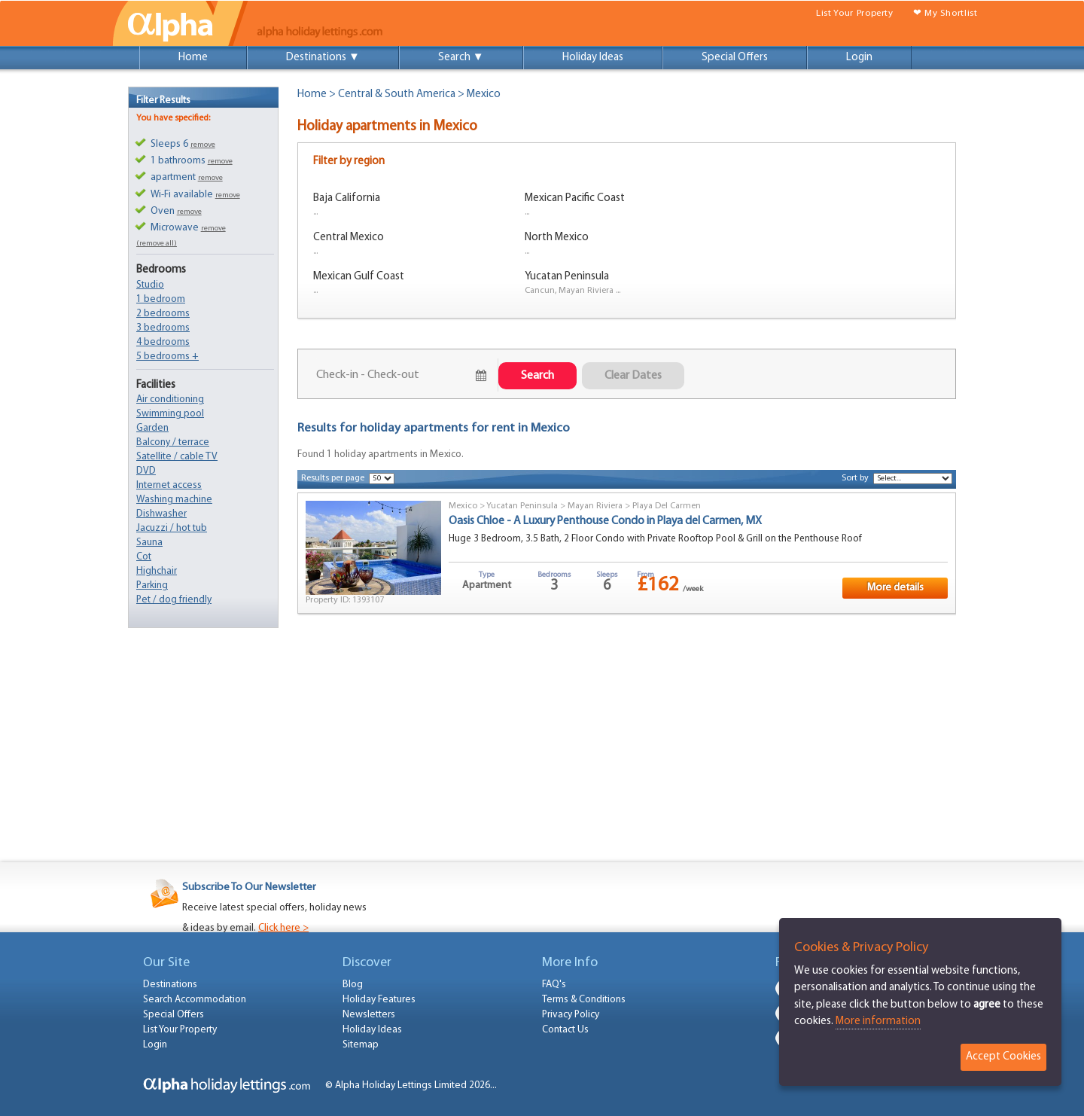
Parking (152, 585)
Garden (152, 428)
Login (859, 57)
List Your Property (854, 13)
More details (895, 587)
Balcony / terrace (172, 442)
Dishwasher (161, 514)
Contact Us (565, 1030)
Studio (150, 285)
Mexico (463, 506)
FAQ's (554, 984)
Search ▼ (461, 57)
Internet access (169, 485)
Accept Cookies (1003, 1057)
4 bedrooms (163, 342)
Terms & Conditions (584, 1000)
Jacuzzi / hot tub (171, 528)
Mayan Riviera (595, 506)
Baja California (346, 198)
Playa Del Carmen (666, 506)
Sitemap (361, 1045)
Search (537, 376)
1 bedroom (160, 299)
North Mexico (557, 237)
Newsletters (369, 1015)
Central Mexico (348, 237)
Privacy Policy (570, 1015)
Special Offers (735, 57)
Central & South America (396, 94)
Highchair (156, 571)
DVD (146, 471)
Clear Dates (633, 376)
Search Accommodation (194, 1000)
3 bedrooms (163, 328)
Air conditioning (170, 399)
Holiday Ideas (592, 57)
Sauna (149, 542)
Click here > (283, 928)
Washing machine (174, 500)
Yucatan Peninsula (567, 276)
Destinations (170, 984)
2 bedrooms (163, 314)
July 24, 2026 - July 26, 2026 (392, 375)
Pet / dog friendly (174, 600)
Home (193, 57)
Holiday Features (379, 1000)
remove (202, 145)
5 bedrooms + (167, 356)
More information (878, 1021)
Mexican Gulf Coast (358, 276)
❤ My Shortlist (945, 13)
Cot (143, 557)
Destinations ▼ (323, 57)
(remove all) (156, 243)
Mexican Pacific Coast (575, 198)
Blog (353, 984)
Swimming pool (170, 414)
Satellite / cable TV (177, 457)
